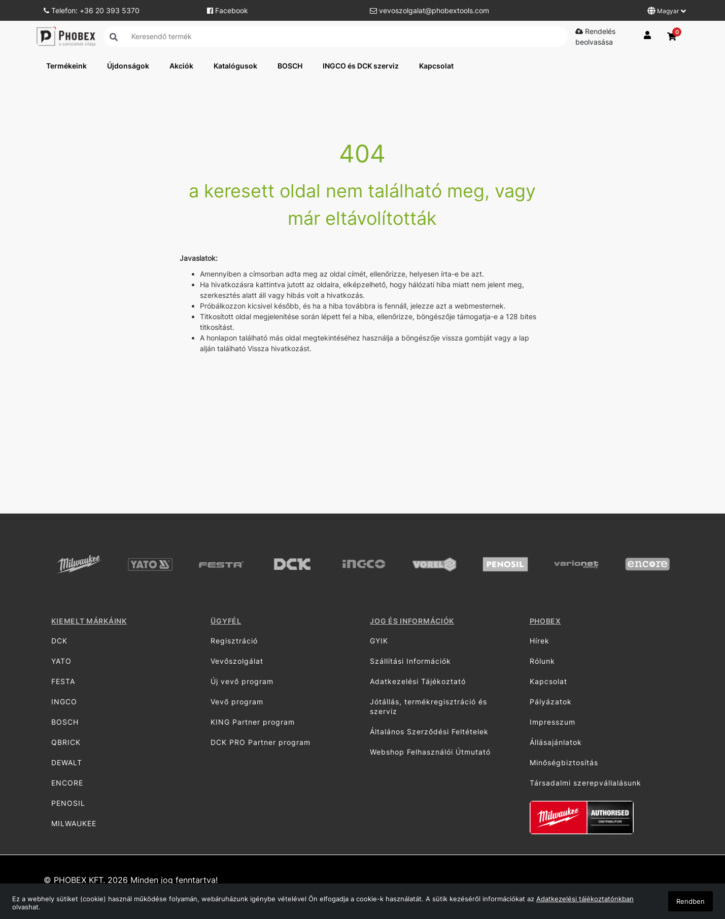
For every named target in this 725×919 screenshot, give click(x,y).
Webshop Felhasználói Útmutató (430, 751)
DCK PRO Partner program (260, 742)
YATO (61, 661)
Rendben (690, 901)
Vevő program (237, 701)
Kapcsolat (436, 65)
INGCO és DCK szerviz (361, 65)
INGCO (64, 701)
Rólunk (542, 661)
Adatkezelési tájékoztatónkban (585, 899)
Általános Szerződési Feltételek (429, 731)
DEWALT (66, 762)
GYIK (379, 640)
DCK (59, 640)
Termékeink (66, 65)
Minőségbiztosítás (564, 762)
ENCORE (67, 782)
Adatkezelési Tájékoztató (418, 681)
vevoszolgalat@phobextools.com (429, 10)
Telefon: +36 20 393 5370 (92, 10)
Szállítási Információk (410, 661)
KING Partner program (253, 722)
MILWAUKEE (73, 823)
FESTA (63, 681)
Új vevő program (242, 681)
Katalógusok (235, 65)
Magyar (666, 11)
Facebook (227, 10)
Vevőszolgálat (237, 661)
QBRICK (66, 742)
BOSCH (290, 65)
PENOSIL (68, 803)
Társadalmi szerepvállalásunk (585, 782)
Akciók (181, 65)
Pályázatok (551, 701)
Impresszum (552, 722)
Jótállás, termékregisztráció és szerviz (428, 706)
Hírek (539, 640)
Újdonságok (128, 65)
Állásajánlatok (556, 742)
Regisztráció (234, 640)
